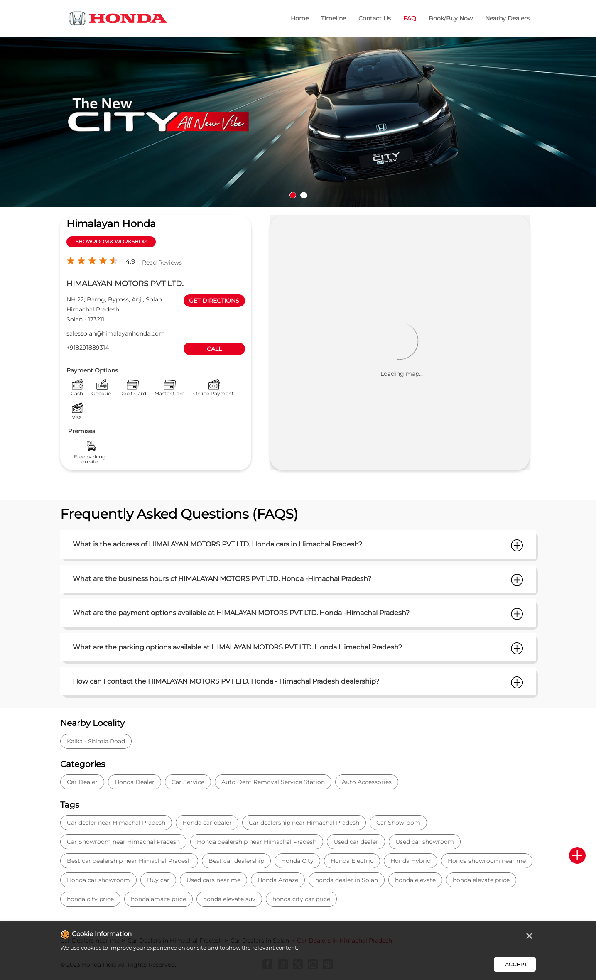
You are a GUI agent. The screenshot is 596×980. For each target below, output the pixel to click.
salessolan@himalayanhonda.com (115, 333)
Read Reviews (162, 262)
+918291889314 (87, 347)
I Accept (514, 964)
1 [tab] (292, 195)
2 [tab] (303, 195)
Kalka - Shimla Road (96, 741)
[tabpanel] (298, 122)
